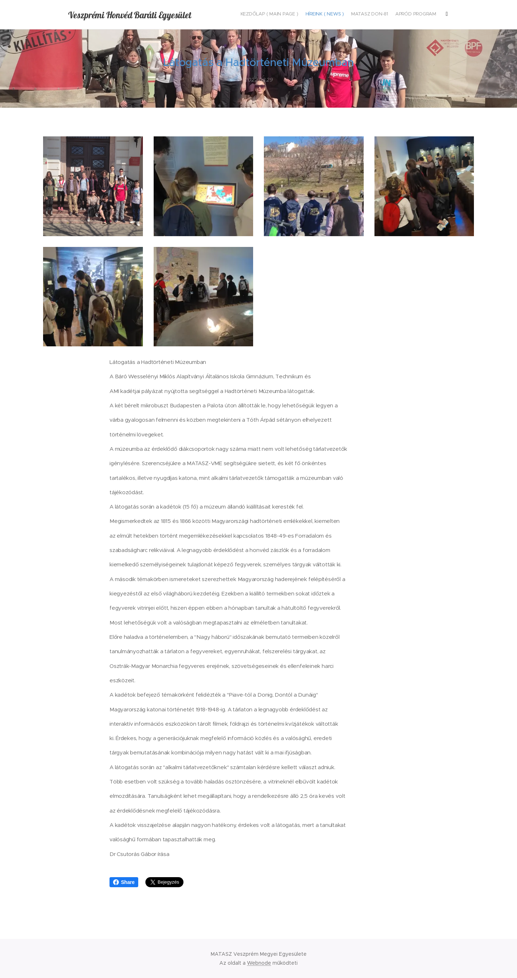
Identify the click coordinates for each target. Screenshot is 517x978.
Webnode (259, 963)
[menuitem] (385, 15)
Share (124, 882)
